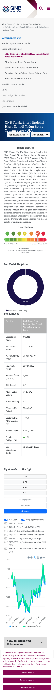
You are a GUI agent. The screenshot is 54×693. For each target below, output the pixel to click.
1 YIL (25, 492)
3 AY (25, 481)
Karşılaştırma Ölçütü (35, 519)
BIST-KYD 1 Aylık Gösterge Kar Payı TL (26, 538)
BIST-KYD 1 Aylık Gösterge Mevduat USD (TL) (27, 544)
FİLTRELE (25, 511)
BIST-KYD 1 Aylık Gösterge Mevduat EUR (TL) (27, 550)
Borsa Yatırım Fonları (32, 24)
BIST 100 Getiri (16, 523)
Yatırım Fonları (13, 24)
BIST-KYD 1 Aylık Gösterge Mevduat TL (26, 534)
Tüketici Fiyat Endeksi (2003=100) (24, 527)
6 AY (25, 487)
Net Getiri (13, 519)
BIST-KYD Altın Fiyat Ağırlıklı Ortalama (26, 530)
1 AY (25, 476)
